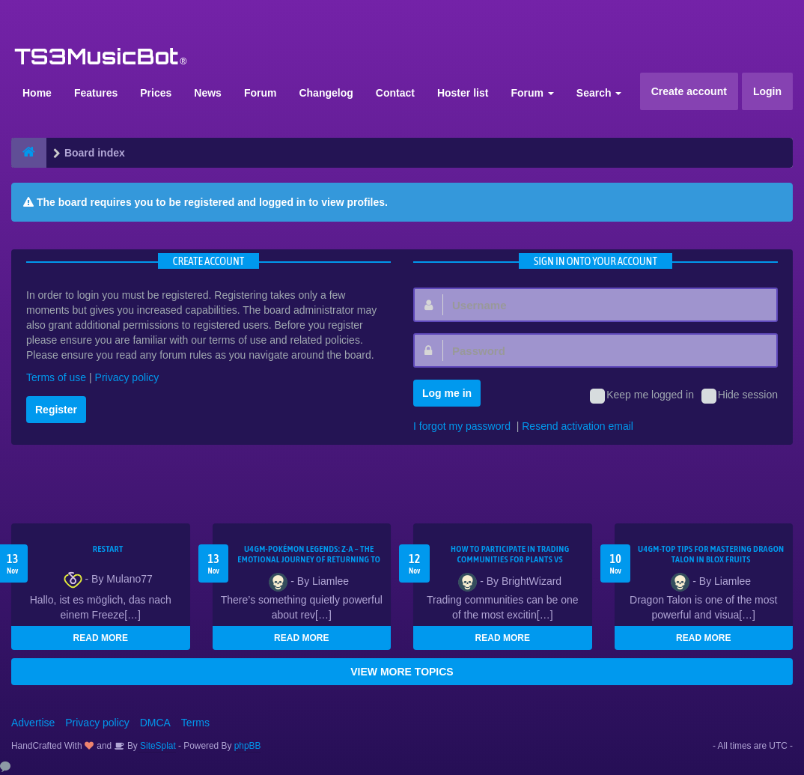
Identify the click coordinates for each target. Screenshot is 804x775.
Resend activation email (577, 426)
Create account (689, 91)
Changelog (326, 93)
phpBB (247, 746)
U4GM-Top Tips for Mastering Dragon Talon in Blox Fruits (711, 554)
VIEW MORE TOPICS (401, 672)
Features (96, 93)
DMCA (155, 723)
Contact (395, 93)
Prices (155, 93)
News (208, 93)
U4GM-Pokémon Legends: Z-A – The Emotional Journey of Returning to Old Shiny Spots (308, 559)
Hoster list (462, 93)
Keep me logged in (642, 396)
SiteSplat (157, 746)
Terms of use (56, 377)
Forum (260, 93)
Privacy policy (127, 377)
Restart (108, 549)
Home (37, 93)
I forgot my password (462, 426)
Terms (195, 723)
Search (599, 93)
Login (767, 91)
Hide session (739, 396)
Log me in (447, 393)
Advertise (33, 723)
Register (56, 410)
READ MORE (100, 638)
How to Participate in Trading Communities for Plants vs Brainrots (510, 559)
